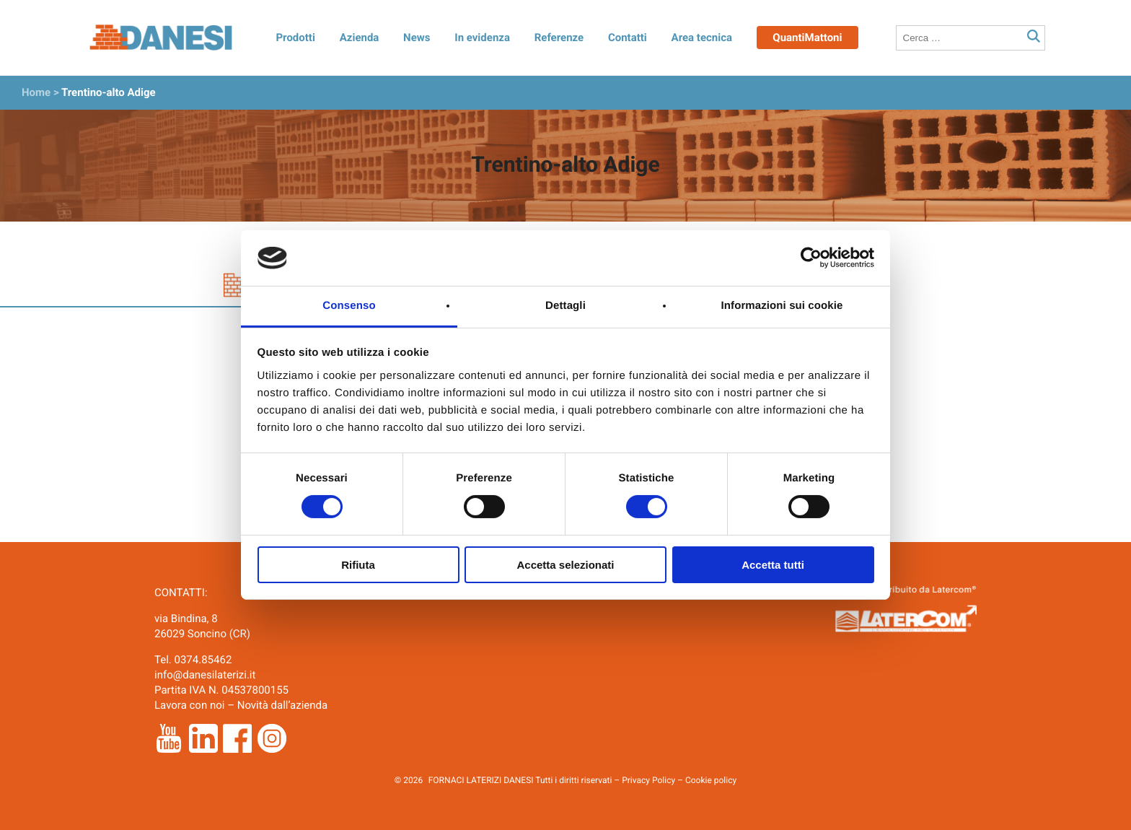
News (416, 37)
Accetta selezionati (565, 565)
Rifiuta (358, 565)
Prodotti (295, 37)
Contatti (627, 37)
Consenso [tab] (348, 306)
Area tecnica (702, 37)
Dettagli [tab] (565, 306)
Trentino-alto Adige (108, 92)
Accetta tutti (772, 565)
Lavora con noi (189, 705)
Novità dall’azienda (282, 705)
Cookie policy (710, 780)
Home (36, 92)
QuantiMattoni (807, 37)
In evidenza (482, 37)
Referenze (559, 37)
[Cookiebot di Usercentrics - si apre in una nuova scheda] (811, 257)
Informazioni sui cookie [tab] (782, 306)
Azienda (359, 37)
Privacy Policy (648, 780)
